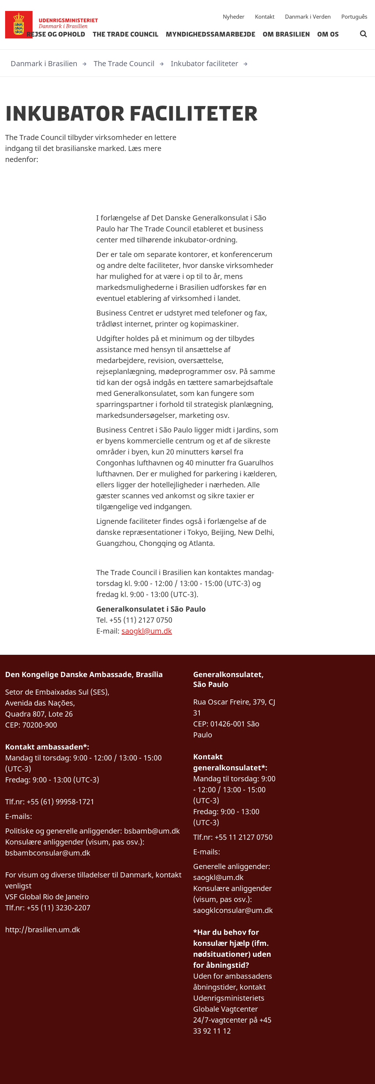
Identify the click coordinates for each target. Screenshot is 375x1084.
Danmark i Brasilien (44, 63)
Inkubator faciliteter (204, 63)
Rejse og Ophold (55, 34)
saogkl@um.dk (146, 631)
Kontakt (264, 16)
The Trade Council (125, 34)
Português (354, 16)
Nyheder (233, 16)
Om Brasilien (286, 34)
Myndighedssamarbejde (210, 34)
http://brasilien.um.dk (42, 929)
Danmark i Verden (308, 16)
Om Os (328, 34)
